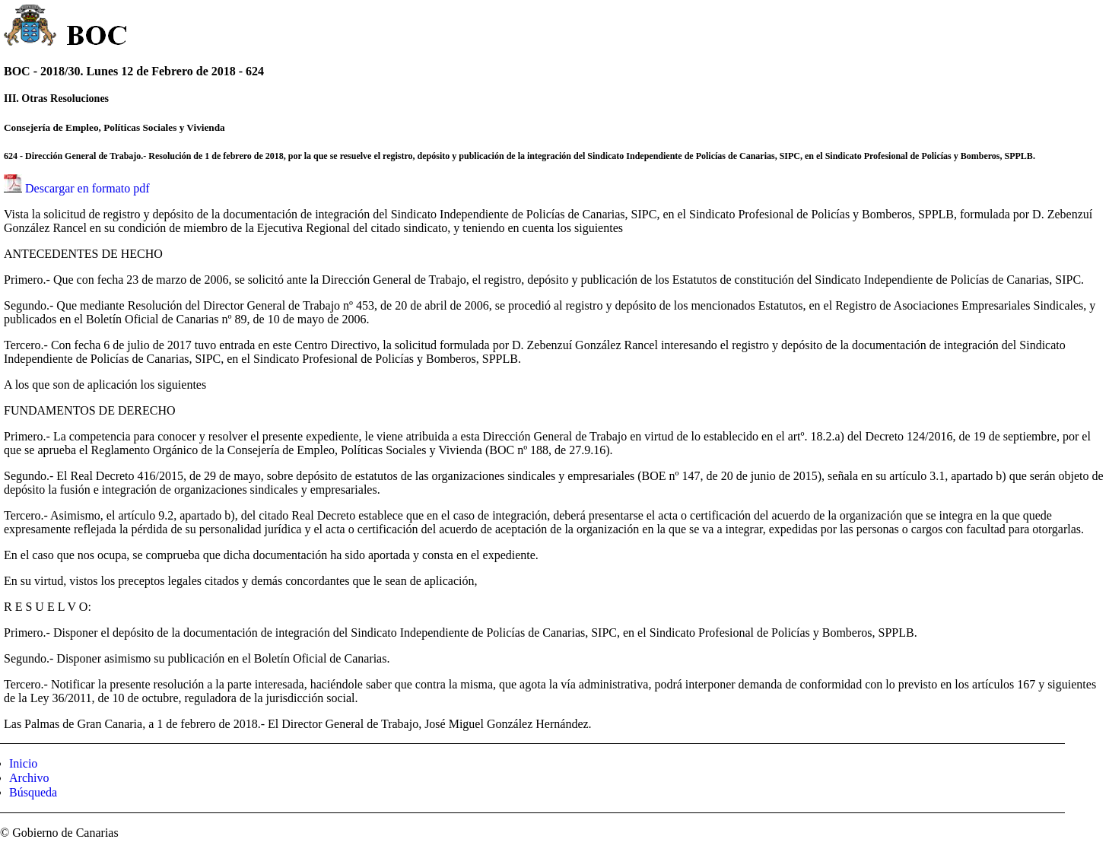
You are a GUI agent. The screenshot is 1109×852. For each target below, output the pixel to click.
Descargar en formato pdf (87, 188)
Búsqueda (33, 792)
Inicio (23, 763)
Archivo (29, 777)
